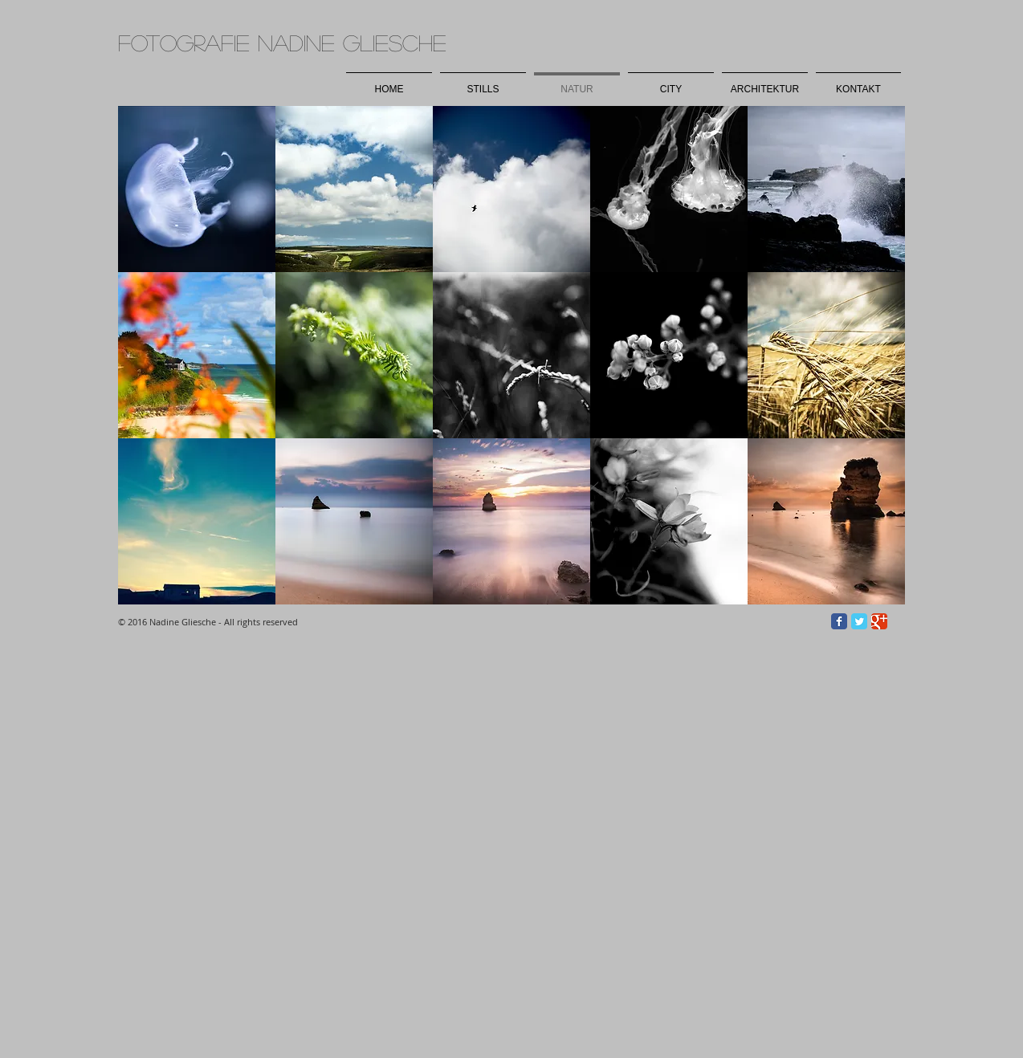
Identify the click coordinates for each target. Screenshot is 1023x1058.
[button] (196, 189)
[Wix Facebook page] (839, 621)
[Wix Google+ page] (879, 621)
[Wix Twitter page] (859, 621)
